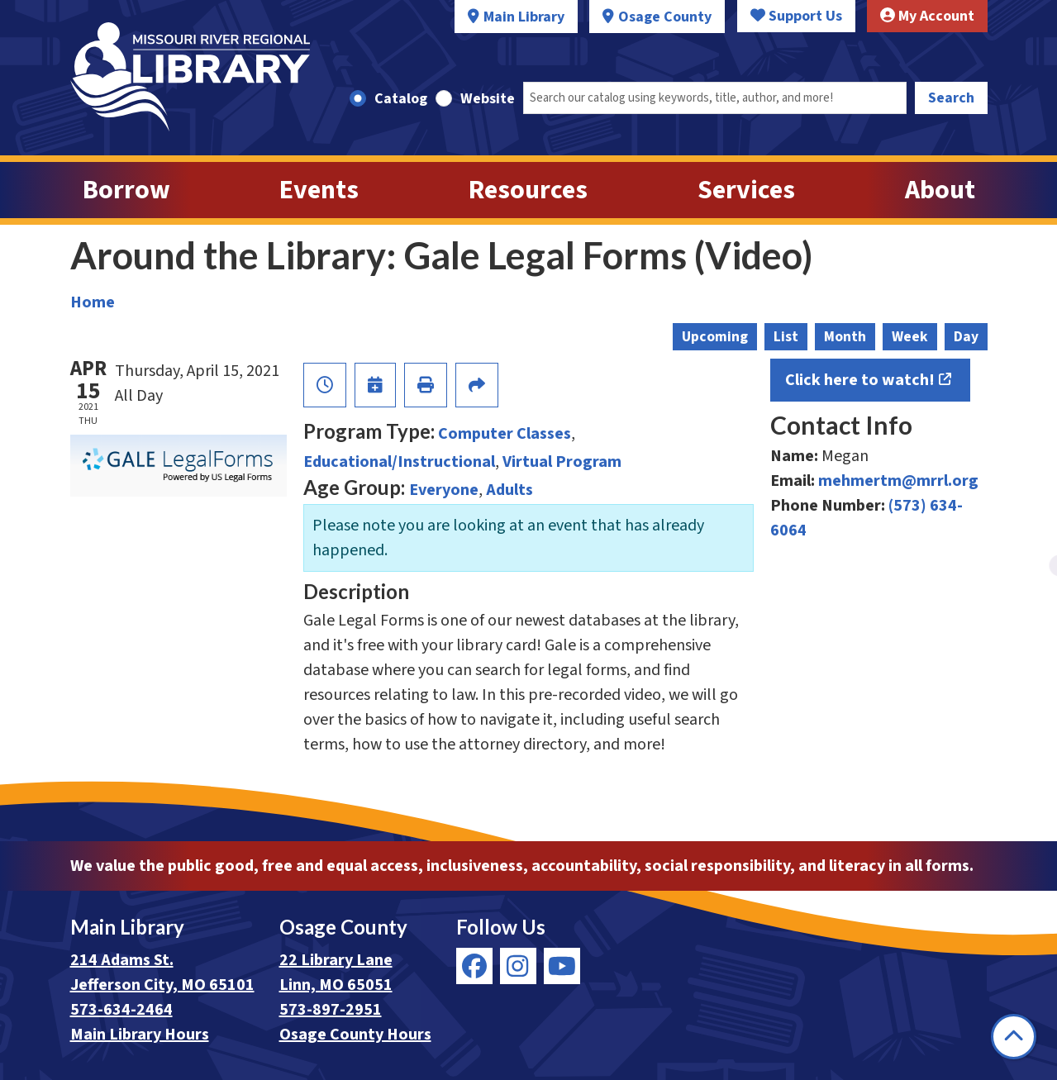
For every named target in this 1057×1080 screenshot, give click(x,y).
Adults (509, 490)
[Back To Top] (1013, 1036)
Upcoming (715, 336)
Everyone (444, 490)
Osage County (665, 17)
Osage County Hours (355, 1034)
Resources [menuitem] (528, 190)
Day (966, 336)
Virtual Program (561, 461)
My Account (927, 16)
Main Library (523, 17)
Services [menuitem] (746, 190)
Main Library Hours (139, 1034)
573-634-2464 (121, 1009)
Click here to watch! (860, 380)
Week (910, 336)
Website (487, 98)
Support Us (796, 16)
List (786, 336)
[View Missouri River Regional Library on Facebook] (474, 966)
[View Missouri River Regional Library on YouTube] (562, 966)
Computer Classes (504, 433)
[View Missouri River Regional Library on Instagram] (518, 966)
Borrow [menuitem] (126, 190)
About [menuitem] (940, 190)
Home (92, 302)
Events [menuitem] (319, 190)
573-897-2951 (330, 1009)
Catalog (400, 98)
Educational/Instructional (399, 461)
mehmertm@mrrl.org (898, 480)
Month (845, 336)
